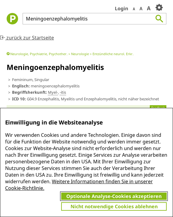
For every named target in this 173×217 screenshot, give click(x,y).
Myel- (53, 92)
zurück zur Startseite (27, 37)
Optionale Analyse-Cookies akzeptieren (114, 196)
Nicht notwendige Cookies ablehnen (114, 206)
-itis (63, 92)
